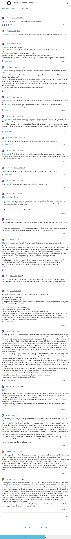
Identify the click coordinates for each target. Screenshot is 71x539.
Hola (15, 197)
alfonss (8, 276)
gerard (8, 415)
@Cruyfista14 (6, 120)
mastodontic (9, 138)
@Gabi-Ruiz (5, 34)
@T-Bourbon (6, 100)
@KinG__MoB (6, 279)
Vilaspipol (8, 479)
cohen (7, 291)
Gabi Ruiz (8, 18)
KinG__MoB (9, 239)
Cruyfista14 (9, 67)
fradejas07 (9, 451)
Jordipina (8, 386)
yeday (7, 31)
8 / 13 (35, 528)
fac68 (7, 219)
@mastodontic (6, 154)
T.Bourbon (9, 44)
